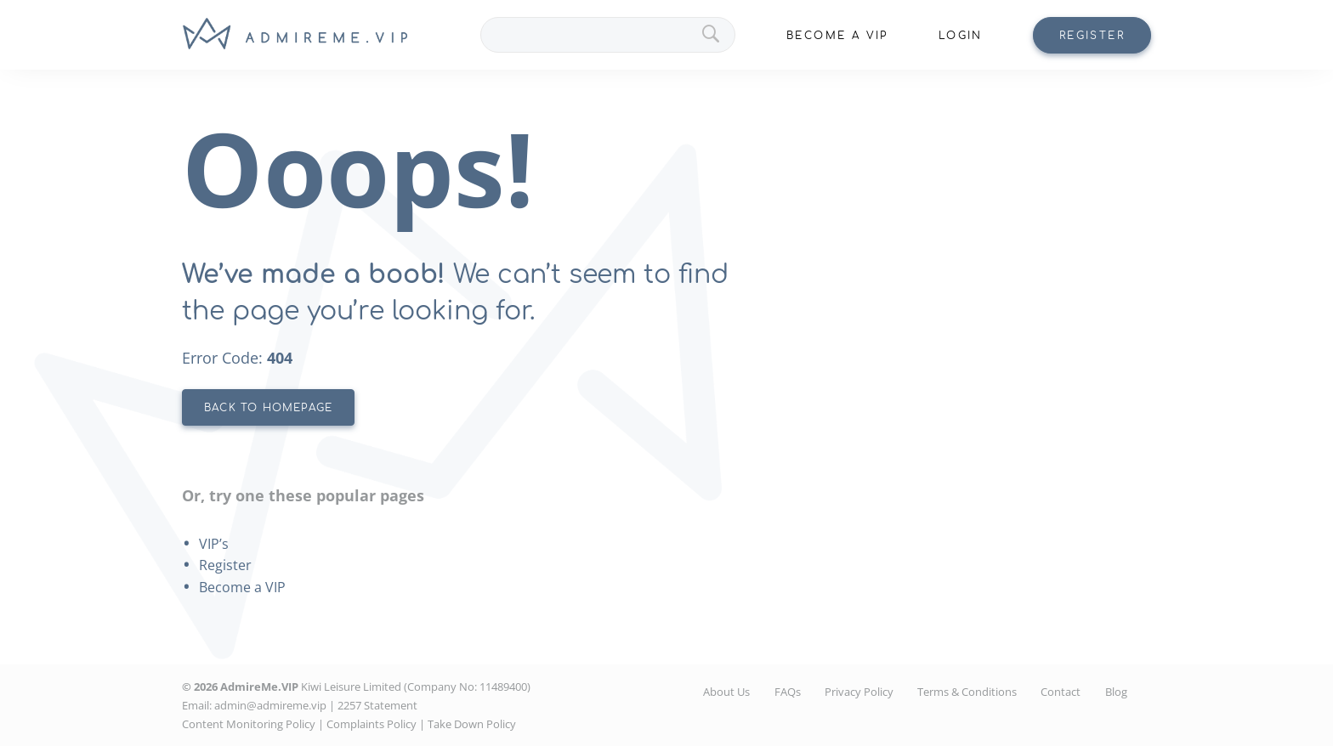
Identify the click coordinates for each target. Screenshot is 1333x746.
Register (1092, 36)
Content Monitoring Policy (248, 724)
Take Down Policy (472, 724)
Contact (1061, 691)
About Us (726, 691)
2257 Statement (377, 705)
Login (961, 36)
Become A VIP (837, 36)
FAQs (787, 691)
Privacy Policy (859, 691)
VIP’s (214, 543)
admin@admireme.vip (270, 705)
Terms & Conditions (967, 691)
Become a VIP (242, 587)
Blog (1116, 691)
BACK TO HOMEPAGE (268, 408)
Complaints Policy (371, 724)
